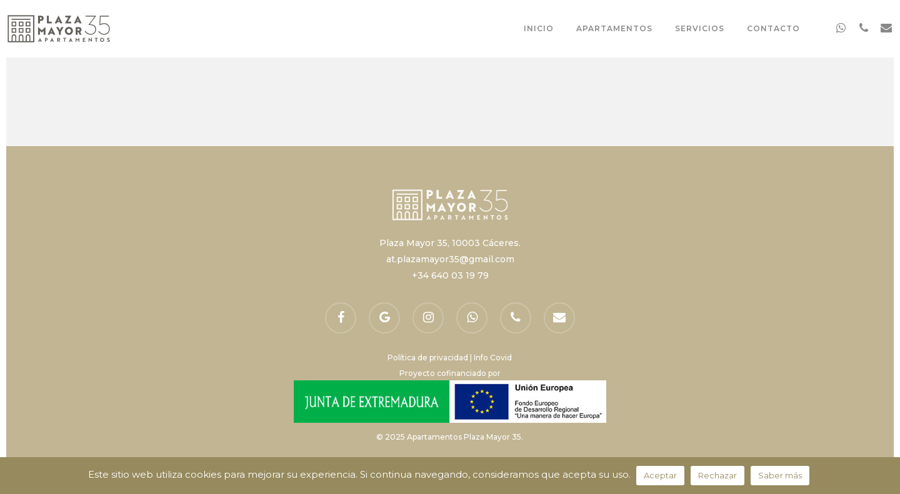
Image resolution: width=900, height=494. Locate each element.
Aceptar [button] (660, 475)
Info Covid (493, 357)
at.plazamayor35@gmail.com (450, 259)
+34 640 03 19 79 (450, 275)
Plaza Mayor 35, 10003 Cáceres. (450, 243)
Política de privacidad (428, 357)
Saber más (780, 475)
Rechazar (717, 475)
